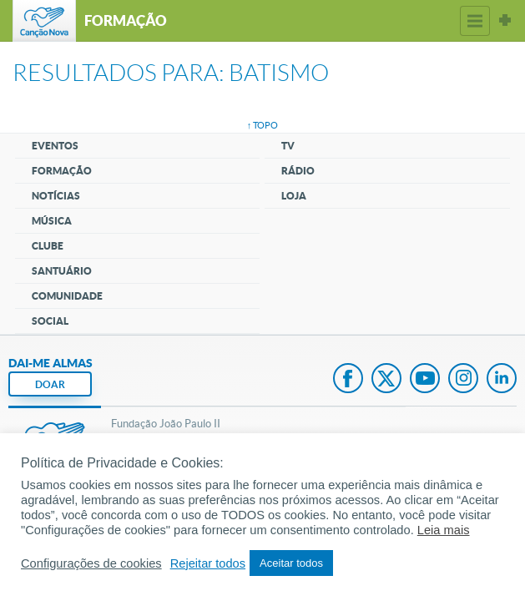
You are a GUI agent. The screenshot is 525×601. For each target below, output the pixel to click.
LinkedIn (501, 380)
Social (50, 321)
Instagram (463, 380)
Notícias (56, 195)
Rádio (298, 170)
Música (52, 220)
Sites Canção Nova (505, 21)
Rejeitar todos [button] (207, 563)
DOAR (50, 384)
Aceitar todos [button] (291, 563)
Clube (47, 245)
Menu (475, 21)
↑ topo (263, 125)
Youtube (424, 380)
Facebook (348, 380)
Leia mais (443, 530)
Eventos (55, 145)
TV (288, 145)
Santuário (62, 270)
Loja (293, 195)
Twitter (386, 380)
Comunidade (67, 295)
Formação (62, 170)
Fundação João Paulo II (165, 423)
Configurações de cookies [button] (91, 563)
